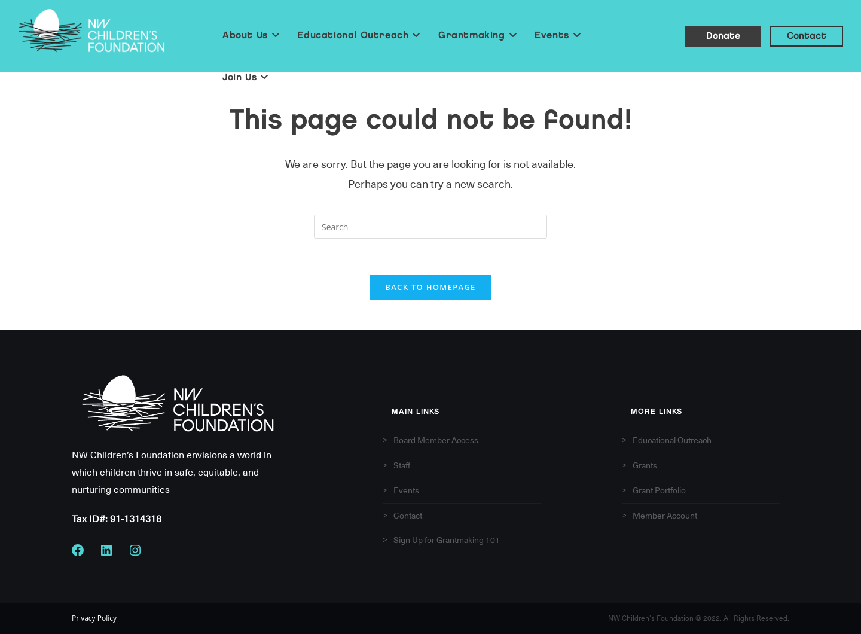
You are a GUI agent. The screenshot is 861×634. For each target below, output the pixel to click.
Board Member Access (435, 440)
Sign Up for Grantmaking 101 (446, 540)
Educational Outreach (672, 440)
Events (406, 490)
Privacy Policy (94, 618)
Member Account (665, 515)
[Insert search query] (430, 227)
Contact (407, 515)
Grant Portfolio (659, 490)
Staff (401, 465)
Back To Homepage (430, 287)
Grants (645, 465)
